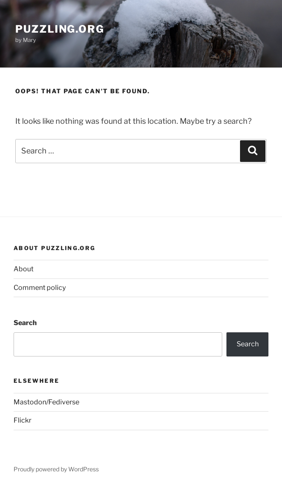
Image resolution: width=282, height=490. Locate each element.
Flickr (22, 420)
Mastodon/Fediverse (46, 402)
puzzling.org (59, 29)
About (24, 269)
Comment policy (40, 288)
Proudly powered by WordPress (56, 469)
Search (25, 323)
